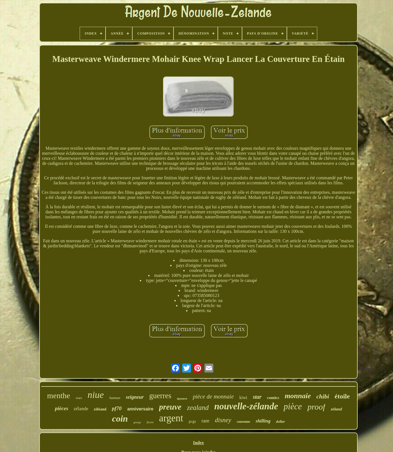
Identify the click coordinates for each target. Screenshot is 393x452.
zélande (81, 408)
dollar (280, 421)
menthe (58, 395)
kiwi (243, 397)
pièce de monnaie (213, 396)
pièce (293, 406)
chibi (322, 396)
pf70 (117, 408)
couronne (243, 422)
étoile (342, 396)
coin (120, 419)
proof (316, 406)
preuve (170, 406)
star (257, 397)
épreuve (182, 398)
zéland (336, 409)
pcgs (192, 421)
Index (198, 442)
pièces (61, 408)
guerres (160, 395)
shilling (263, 421)
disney (223, 420)
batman (114, 398)
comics (273, 397)
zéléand (100, 409)
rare (205, 421)
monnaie (298, 396)
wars (78, 398)
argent (171, 418)
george (137, 422)
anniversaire (140, 409)
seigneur (135, 397)
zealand (198, 407)
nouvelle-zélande (246, 406)
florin (150, 422)
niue (95, 395)
